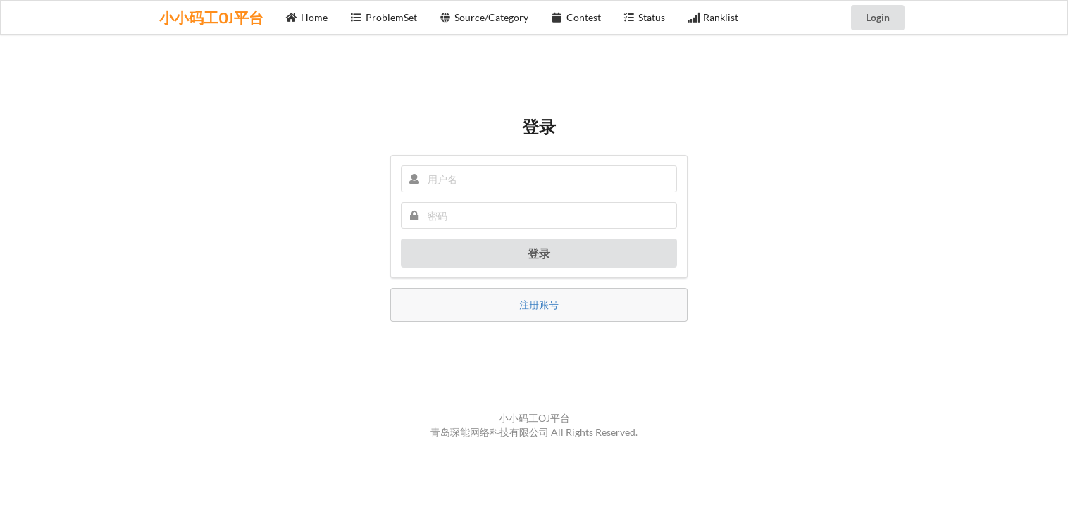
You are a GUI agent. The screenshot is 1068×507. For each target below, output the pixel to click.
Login (878, 17)
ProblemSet (383, 17)
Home (307, 17)
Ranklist (713, 17)
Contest (576, 17)
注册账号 (539, 305)
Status (644, 17)
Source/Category (484, 17)
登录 (539, 253)
